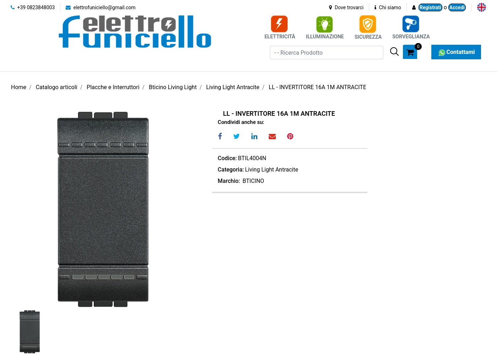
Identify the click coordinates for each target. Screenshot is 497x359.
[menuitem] (481, 7)
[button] (394, 51)
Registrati (430, 7)
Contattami (456, 52)
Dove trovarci (346, 7)
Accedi (457, 7)
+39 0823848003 (33, 7)
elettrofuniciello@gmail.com (101, 7)
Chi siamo (388, 7)
